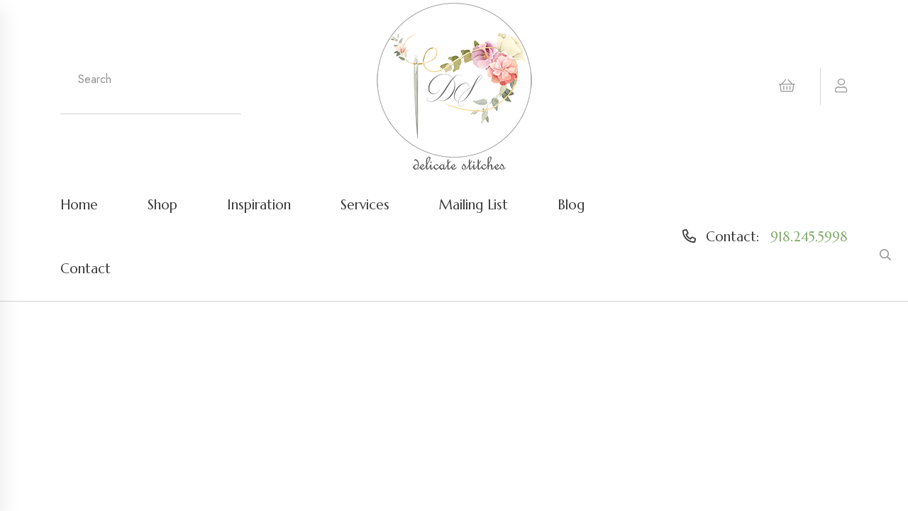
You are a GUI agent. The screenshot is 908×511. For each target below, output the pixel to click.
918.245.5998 (809, 236)
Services (364, 204)
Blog (571, 204)
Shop (162, 204)
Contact (85, 268)
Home (79, 204)
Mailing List (473, 204)
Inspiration (259, 204)
